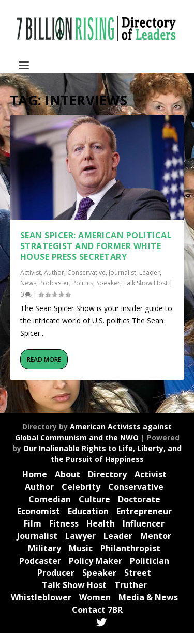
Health (100, 523)
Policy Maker (95, 560)
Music (81, 548)
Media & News (148, 597)
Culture (94, 499)
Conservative (86, 272)
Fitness (64, 523)
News (28, 283)
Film (32, 523)
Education (88, 511)
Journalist (122, 272)
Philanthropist (130, 548)
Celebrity (81, 486)
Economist (38, 511)
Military (44, 548)
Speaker (108, 283)
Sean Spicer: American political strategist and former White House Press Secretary (96, 246)
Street (137, 572)
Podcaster (54, 283)
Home (34, 474)
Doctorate (139, 499)
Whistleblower (41, 597)
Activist (30, 272)
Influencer (144, 523)
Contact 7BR (97, 609)
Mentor (155, 536)
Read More (44, 359)
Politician (149, 560)
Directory (107, 474)
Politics (82, 283)
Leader (149, 272)
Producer (55, 572)
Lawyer (80, 536)
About (67, 474)
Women (95, 597)
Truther (130, 585)
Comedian (49, 499)
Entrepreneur (144, 511)
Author (54, 272)
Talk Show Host (145, 283)
